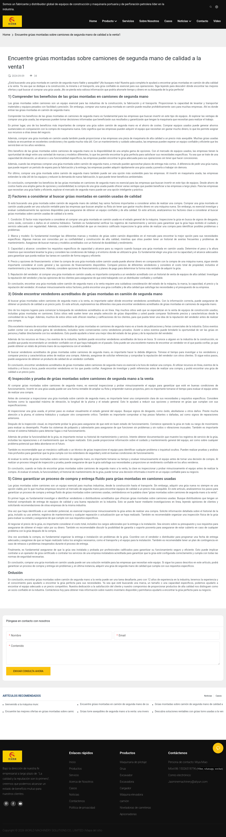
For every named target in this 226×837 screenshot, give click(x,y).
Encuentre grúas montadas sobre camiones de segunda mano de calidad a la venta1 (68, 34)
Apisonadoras (128, 814)
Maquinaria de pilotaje (133, 762)
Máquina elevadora (131, 794)
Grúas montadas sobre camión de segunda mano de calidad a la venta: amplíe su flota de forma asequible (189, 704)
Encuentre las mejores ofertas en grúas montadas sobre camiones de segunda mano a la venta (39, 711)
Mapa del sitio (93, 830)
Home (6, 34)
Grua (123, 768)
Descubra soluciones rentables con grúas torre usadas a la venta (189, 711)
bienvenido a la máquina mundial (21, 704)
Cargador (125, 788)
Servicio (74, 775)
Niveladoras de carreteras (135, 807)
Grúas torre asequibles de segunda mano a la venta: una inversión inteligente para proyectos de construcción (114, 711)
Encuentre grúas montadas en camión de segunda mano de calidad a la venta (114, 704)
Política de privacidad (82, 807)
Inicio (72, 762)
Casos (219, 696)
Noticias (208, 696)
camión (124, 801)
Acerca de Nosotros (81, 781)
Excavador (126, 775)
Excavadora (127, 781)
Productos (75, 768)
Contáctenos (77, 801)
